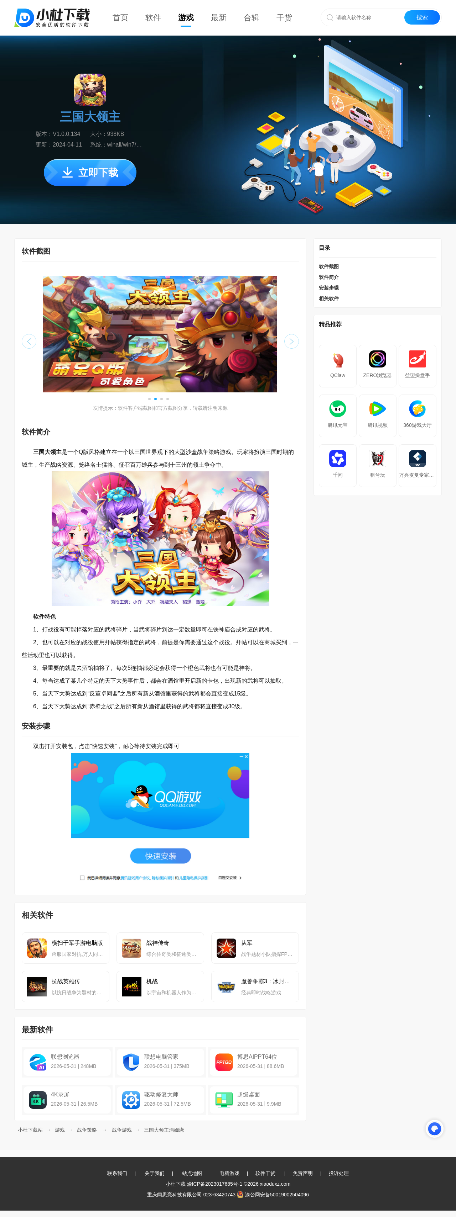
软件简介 (329, 277)
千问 (338, 475)
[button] (149, 399)
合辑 (251, 17)
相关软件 (329, 298)
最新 (219, 17)
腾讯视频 (378, 425)
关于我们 (155, 1173)
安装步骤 (329, 288)
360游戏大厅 (417, 425)
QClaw (337, 375)
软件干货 (265, 1173)
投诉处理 (339, 1173)
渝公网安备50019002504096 (273, 1194)
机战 (152, 981)
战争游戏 (122, 1130)
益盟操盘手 (417, 375)
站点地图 (192, 1173)
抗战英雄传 (66, 981)
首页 (120, 17)
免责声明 (303, 1173)
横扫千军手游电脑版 (77, 943)
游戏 (186, 17)
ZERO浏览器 (377, 375)
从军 (247, 943)
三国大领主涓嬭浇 (164, 1130)
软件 (153, 17)
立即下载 (90, 173)
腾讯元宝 (338, 425)
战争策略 (87, 1130)
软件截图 (329, 266)
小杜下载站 (30, 1130)
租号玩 (377, 475)
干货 (284, 17)
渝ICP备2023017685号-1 (215, 1184)
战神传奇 (157, 943)
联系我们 (117, 1173)
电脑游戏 (229, 1173)
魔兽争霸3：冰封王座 (267, 981)
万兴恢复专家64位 (417, 475)
